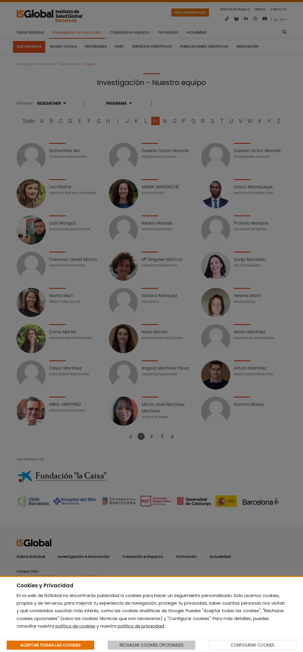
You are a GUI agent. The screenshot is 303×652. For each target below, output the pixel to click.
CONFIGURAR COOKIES (252, 645)
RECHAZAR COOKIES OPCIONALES (151, 645)
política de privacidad (141, 626)
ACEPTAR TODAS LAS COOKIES (50, 645)
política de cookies (75, 626)
